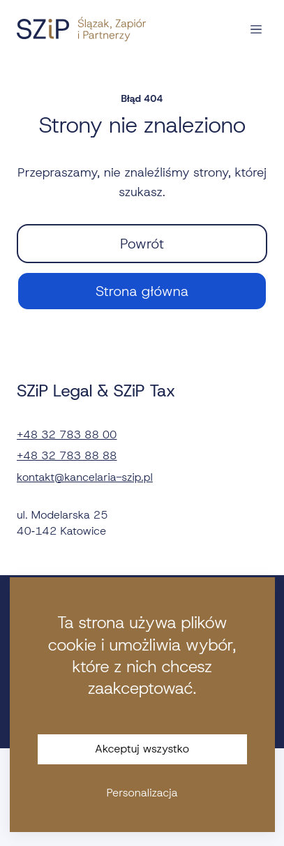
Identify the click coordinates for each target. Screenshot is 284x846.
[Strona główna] (81, 29)
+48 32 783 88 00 (67, 434)
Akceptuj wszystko (142, 748)
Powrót (142, 244)
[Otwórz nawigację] (256, 29)
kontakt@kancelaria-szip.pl (85, 477)
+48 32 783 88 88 (67, 455)
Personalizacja (141, 792)
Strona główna (142, 291)
